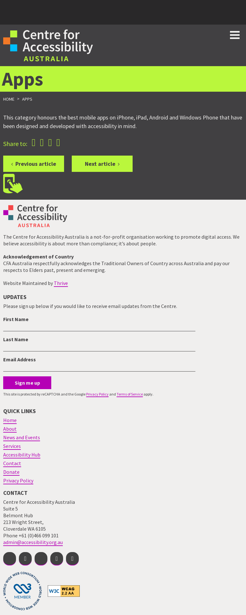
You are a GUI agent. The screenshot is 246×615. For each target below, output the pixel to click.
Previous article (35, 163)
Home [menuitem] (10, 420)
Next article (100, 163)
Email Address (19, 359)
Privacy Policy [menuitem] (18, 480)
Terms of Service (130, 394)
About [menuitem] (10, 429)
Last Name (15, 339)
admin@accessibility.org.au (33, 542)
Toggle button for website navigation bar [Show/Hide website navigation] (235, 35)
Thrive (61, 283)
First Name (16, 319)
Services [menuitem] (12, 446)
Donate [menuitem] (11, 472)
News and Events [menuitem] (21, 437)
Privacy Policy (97, 394)
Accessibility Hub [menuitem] (21, 454)
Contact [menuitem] (12, 463)
